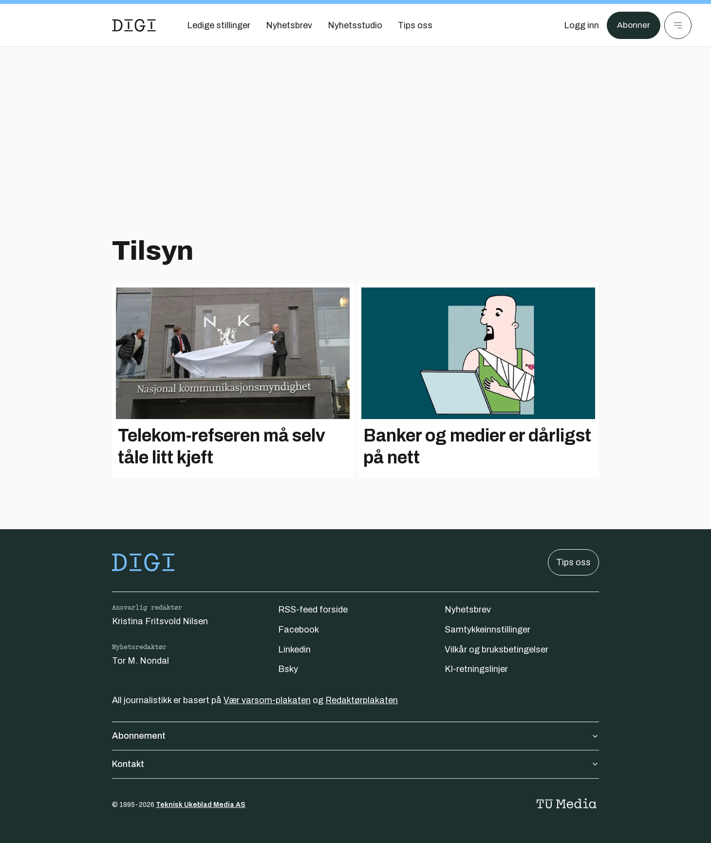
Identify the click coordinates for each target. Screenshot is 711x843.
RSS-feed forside (313, 609)
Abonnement (355, 736)
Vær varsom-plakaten (267, 700)
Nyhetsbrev (468, 609)
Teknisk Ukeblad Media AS (200, 804)
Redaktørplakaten (361, 700)
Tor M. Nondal (140, 661)
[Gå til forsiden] (134, 25)
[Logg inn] (581, 25)
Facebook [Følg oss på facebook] (298, 629)
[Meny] (678, 25)
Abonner (633, 25)
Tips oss (573, 562)
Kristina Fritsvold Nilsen (160, 621)
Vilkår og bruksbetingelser (496, 649)
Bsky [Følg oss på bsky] (288, 669)
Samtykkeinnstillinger (487, 629)
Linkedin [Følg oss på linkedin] (294, 649)
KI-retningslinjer (476, 669)
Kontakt (355, 764)
